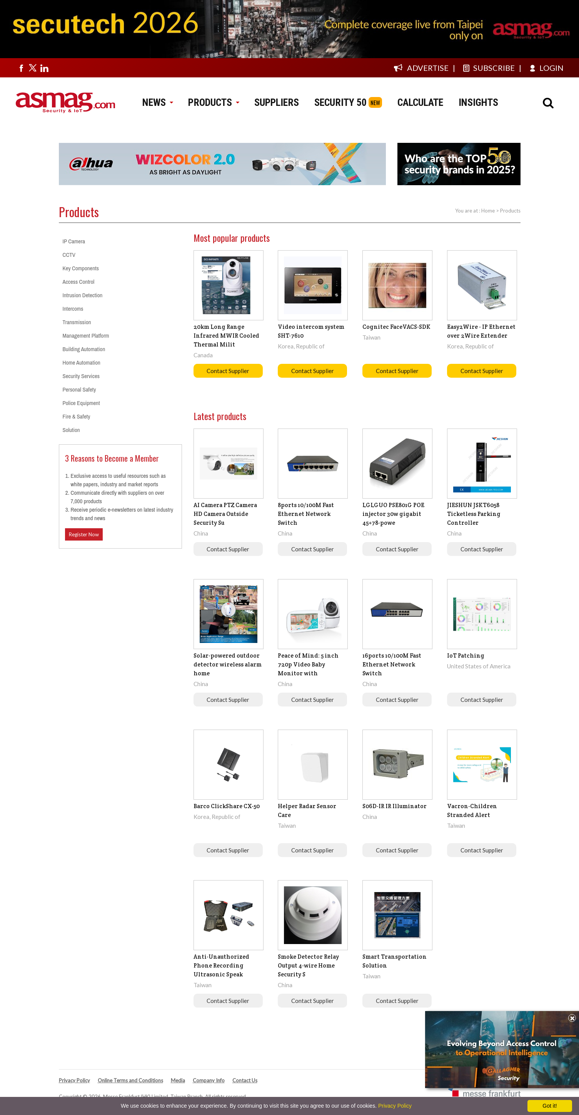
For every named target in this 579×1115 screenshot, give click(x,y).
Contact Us (244, 1080)
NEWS (157, 102)
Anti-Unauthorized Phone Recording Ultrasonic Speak (221, 965)
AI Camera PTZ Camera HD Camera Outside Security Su (225, 513)
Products (510, 211)
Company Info (209, 1080)
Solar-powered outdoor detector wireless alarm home (228, 664)
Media (178, 1080)
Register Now (84, 534)
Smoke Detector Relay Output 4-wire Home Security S (308, 965)
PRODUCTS (213, 102)
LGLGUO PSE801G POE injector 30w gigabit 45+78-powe (393, 513)
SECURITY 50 (340, 102)
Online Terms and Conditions (130, 1080)
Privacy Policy (74, 1080)
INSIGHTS (478, 102)
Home (488, 211)
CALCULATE (420, 102)
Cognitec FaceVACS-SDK (396, 326)
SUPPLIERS (276, 102)
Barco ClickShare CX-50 (227, 806)
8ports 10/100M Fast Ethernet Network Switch (306, 513)
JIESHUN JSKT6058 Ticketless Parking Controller (474, 513)
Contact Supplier (228, 370)
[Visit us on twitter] (33, 68)
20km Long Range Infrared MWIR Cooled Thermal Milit (226, 335)
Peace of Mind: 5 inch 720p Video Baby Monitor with (308, 664)
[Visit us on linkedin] (44, 67)
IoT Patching (465, 655)
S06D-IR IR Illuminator (394, 806)
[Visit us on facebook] (21, 67)
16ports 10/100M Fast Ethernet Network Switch (391, 664)
